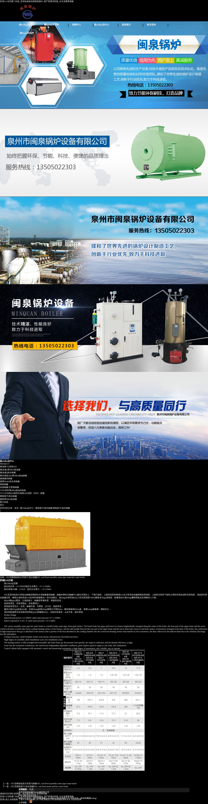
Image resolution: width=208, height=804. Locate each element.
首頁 (16, 508)
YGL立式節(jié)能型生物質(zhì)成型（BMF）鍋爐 (22, 493)
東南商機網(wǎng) (88, 798)
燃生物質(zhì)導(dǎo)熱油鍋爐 (13, 475)
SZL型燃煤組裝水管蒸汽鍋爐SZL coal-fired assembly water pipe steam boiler (44, 783)
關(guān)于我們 (51, 24)
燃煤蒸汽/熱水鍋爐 (8, 496)
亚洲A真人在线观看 (9, 799)
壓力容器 (4, 502)
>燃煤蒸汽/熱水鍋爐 (43, 508)
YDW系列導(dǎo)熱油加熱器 (13, 490)
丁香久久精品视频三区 (28, 799)
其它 (2, 505)
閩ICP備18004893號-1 (28, 795)
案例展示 (126, 24)
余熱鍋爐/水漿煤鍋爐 (9, 487)
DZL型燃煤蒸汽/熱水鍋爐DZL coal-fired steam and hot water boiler (39, 786)
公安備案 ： (25, 802)
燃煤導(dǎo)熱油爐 (8, 499)
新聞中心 (76, 24)
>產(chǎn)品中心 (26, 508)
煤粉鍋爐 (4, 484)
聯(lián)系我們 (27, 33)
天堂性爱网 (76, 799)
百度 (31, 789)
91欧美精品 (44, 799)
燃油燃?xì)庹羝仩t (8, 466)
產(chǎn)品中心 (101, 24)
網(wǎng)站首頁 (27, 24)
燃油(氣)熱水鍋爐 (8, 472)
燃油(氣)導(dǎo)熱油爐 (10, 469)
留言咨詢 (151, 24)
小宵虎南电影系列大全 (60, 799)
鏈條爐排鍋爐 (6, 478)
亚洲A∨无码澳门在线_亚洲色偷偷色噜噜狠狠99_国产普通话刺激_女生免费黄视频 (37, 1)
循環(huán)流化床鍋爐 (10, 481)
